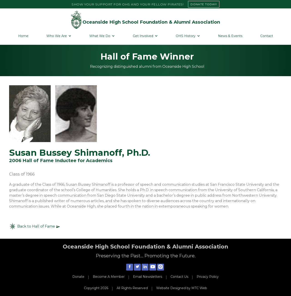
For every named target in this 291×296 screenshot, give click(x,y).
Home (23, 36)
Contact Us (179, 277)
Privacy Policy (208, 277)
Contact (266, 36)
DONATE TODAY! (204, 4)
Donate (78, 277)
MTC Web (199, 288)
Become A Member (109, 277)
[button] (59, 36)
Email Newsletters (147, 277)
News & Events (230, 36)
